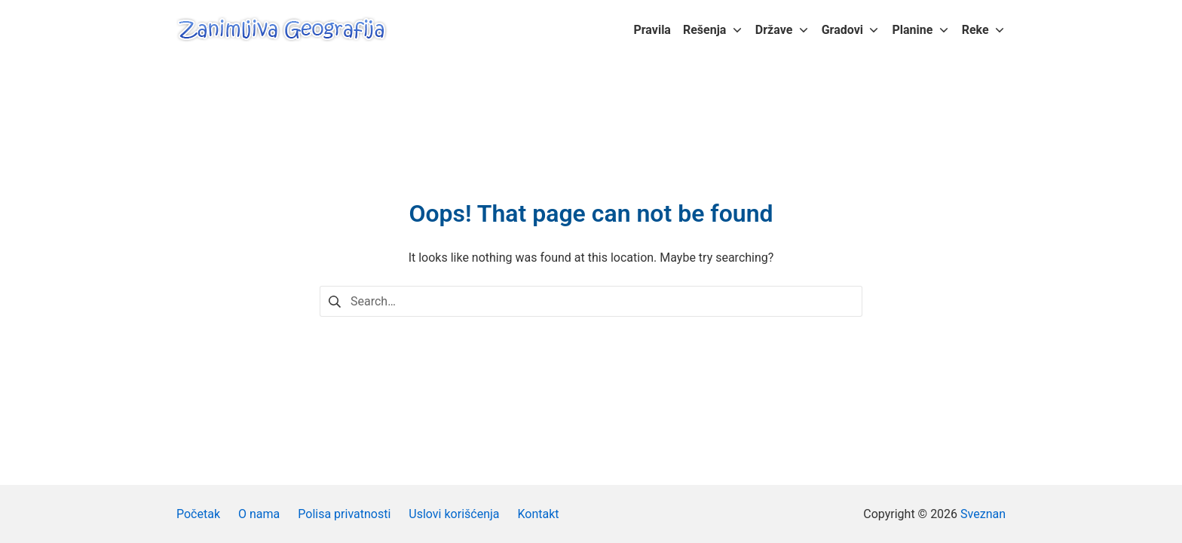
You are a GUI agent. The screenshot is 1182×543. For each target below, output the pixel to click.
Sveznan (983, 514)
